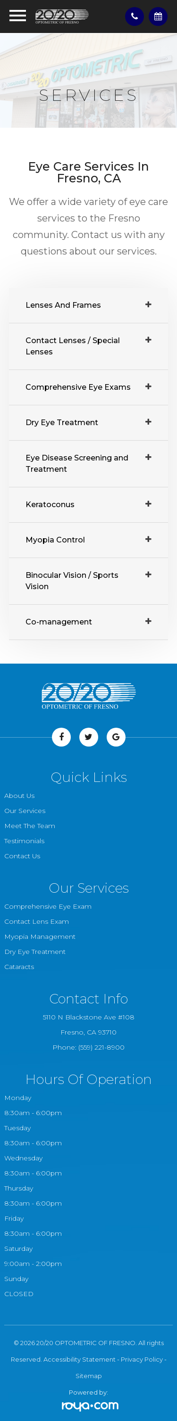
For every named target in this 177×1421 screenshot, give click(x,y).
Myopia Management (40, 936)
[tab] (89, 305)
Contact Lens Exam (36, 921)
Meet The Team (29, 826)
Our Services (24, 810)
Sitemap (89, 1376)
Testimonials (24, 841)
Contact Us (22, 856)
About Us (19, 795)
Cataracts (19, 966)
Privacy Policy (142, 1359)
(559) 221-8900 (101, 1047)
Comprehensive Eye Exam (48, 906)
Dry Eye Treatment (35, 951)
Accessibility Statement (79, 1359)
